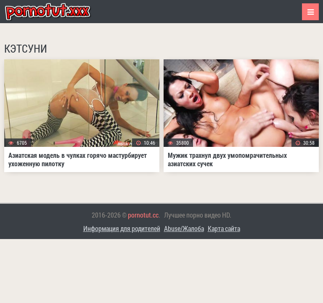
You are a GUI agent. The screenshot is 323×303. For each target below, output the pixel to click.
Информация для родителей (121, 228)
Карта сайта (224, 228)
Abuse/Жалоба (184, 228)
